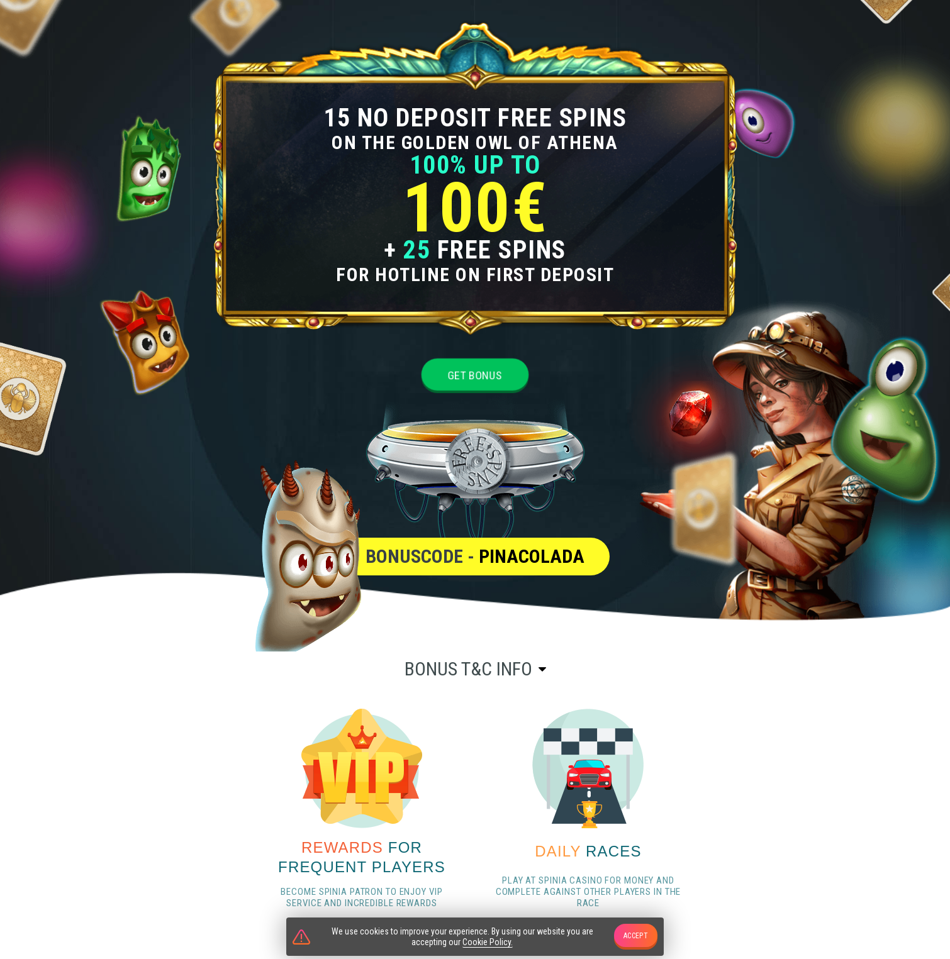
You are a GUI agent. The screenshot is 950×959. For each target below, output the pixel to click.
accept (635, 935)
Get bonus (475, 375)
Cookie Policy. (487, 942)
